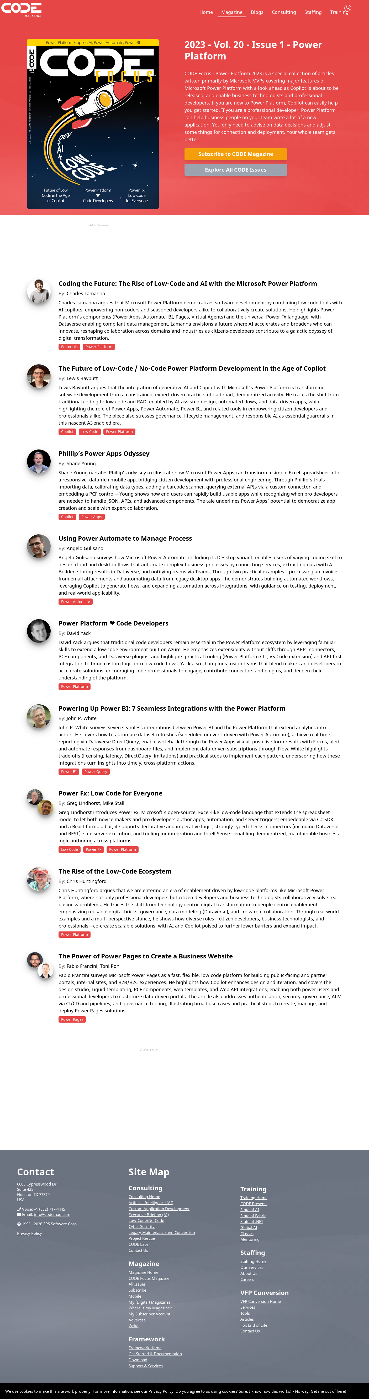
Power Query (96, 782)
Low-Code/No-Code (146, 1231)
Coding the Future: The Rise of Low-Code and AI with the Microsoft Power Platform (188, 294)
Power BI (69, 782)
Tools (245, 1324)
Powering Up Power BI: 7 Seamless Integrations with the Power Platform (172, 719)
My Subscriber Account (149, 1324)
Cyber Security (142, 1237)
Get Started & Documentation (155, 1364)
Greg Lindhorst (83, 814)
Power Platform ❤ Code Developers (113, 634)
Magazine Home (143, 1283)
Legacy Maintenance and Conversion (162, 1243)
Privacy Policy (29, 1244)
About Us (248, 1284)
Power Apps (91, 527)
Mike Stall (113, 814)
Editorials (69, 357)
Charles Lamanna (86, 304)
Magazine (232, 12)
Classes (247, 1244)
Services (247, 1318)
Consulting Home (144, 1207)
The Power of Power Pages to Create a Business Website (146, 967)
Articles (247, 1330)
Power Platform (99, 357)
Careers (247, 1290)
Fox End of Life (253, 1336)
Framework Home (145, 1359)
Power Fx (93, 860)
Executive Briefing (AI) (149, 1225)
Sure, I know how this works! (265, 1391)
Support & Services (146, 1376)
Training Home (253, 1208)
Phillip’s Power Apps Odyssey (104, 464)
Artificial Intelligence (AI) (151, 1213)
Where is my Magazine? (150, 1318)
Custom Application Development (159, 1219)
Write (133, 1337)
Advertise (137, 1331)
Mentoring (250, 1250)
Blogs (257, 12)
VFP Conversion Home (260, 1312)
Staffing (313, 12)
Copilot (67, 442)
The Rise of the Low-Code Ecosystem (115, 882)
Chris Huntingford (87, 892)
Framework (147, 1350)
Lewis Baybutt (82, 389)
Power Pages (72, 1030)
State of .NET (251, 1232)
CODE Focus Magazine (149, 1289)
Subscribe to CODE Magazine (235, 164)
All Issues (137, 1295)
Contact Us (138, 1261)
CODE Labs (139, 1255)
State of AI (249, 1220)
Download (138, 1370)
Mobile (135, 1307)
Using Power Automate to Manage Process (125, 549)
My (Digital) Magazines (149, 1313)
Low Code (89, 442)
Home (206, 12)
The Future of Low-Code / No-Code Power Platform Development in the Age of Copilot (192, 379)
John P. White (82, 729)
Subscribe (137, 1301)
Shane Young (81, 474)
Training (339, 12)
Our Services (251, 1278)
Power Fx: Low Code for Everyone (110, 804)
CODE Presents (253, 1214)
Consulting (284, 12)
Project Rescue (142, 1249)
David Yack (79, 644)
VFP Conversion (264, 1303)
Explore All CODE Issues (235, 180)
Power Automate (75, 612)
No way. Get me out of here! (320, 1391)
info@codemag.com (52, 1225)
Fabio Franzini (82, 977)
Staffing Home (253, 1272)
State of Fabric (253, 1226)
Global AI (248, 1238)
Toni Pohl (110, 977)
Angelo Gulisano (85, 559)
